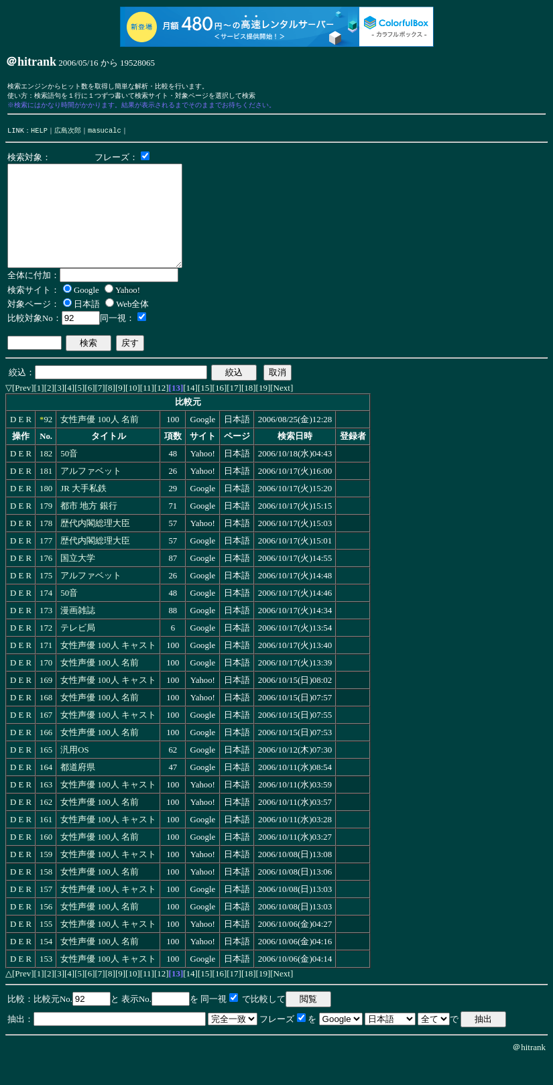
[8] (110, 412)
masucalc (104, 134)
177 (46, 565)
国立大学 (77, 582)
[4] (69, 412)
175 (46, 599)
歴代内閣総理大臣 (95, 547)
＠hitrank (529, 1071)
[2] (49, 412)
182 (46, 478)
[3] (59, 412)
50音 (69, 478)
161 (46, 843)
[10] (132, 412)
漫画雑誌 (77, 634)
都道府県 (77, 791)
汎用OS (74, 774)
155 (46, 948)
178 (46, 547)
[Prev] (23, 412)
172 (46, 652)
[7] (100, 412)
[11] (147, 412)
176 (46, 582)
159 (46, 878)
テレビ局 (77, 652)
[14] (190, 412)
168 (46, 721)
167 (46, 739)
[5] (79, 412)
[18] (248, 412)
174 (46, 617)
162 (46, 826)
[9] (120, 412)
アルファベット (90, 495)
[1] (39, 412)
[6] (89, 412)
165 (46, 774)
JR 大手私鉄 (83, 512)
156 (46, 931)
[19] (263, 412)
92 (48, 443)
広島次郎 (67, 134)
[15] (205, 412)
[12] (161, 412)
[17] (234, 412)
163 (46, 809)
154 (46, 965)
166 (46, 756)
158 (46, 896)
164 (46, 791)
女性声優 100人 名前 (99, 443)
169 (46, 704)
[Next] (281, 412)
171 (46, 669)
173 (46, 634)
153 (46, 983)
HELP (39, 134)
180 (46, 512)
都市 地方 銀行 (88, 530)
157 (46, 913)
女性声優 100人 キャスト (108, 669)
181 (46, 495)
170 (46, 687)
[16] (219, 412)
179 (46, 530)
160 (46, 861)
